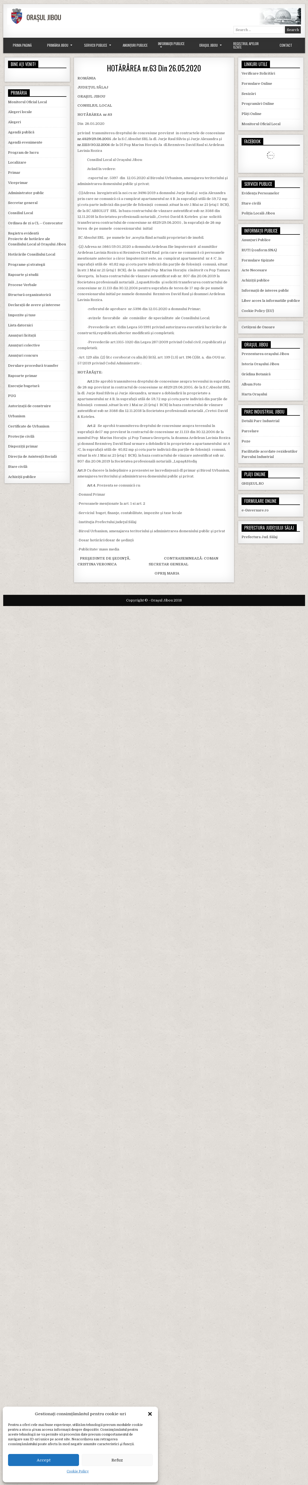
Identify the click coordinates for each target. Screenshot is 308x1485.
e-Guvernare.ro (255, 510)
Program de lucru (23, 153)
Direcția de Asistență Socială (32, 456)
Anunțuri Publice (135, 45)
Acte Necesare (254, 270)
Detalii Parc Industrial (260, 421)
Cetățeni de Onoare (258, 327)
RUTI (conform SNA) (259, 250)
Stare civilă (17, 467)
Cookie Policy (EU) (258, 311)
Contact (286, 45)
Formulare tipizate (258, 260)
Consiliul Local (20, 213)
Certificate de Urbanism (28, 426)
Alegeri (14, 122)
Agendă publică (21, 132)
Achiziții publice (22, 477)
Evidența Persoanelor (260, 193)
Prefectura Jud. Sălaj (259, 537)
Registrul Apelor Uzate (246, 45)
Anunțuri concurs (23, 355)
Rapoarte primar (22, 376)
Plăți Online (251, 114)
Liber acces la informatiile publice (271, 301)
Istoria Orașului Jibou (260, 364)
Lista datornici (20, 325)
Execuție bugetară (23, 386)
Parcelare (250, 431)
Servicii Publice (95, 45)
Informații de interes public (265, 290)
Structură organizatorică (29, 295)
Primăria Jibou (57, 45)
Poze (246, 441)
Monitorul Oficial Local (27, 102)
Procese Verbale (22, 285)
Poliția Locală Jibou (258, 213)
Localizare (17, 162)
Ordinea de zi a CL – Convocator (35, 223)
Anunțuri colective (24, 345)
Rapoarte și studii (23, 275)
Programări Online (258, 104)
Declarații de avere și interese (34, 305)
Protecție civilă (21, 436)
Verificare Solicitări (258, 73)
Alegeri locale (20, 112)
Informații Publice (171, 43)
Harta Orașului (254, 394)
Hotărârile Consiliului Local (31, 254)
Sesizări (249, 94)
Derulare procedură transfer (33, 366)
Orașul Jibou (208, 45)
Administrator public (26, 193)
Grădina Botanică (256, 374)
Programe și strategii (26, 265)
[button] (150, 1414)
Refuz (117, 1460)
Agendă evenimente (25, 142)
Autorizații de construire (29, 406)
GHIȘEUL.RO (253, 483)
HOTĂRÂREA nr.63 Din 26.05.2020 (154, 68)
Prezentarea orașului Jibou (265, 354)
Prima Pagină (22, 45)
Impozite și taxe (22, 315)
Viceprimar (18, 183)
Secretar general (22, 203)
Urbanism (16, 416)
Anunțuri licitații (22, 335)
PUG (12, 396)
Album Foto (251, 384)
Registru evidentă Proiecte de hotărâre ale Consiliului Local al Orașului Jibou (37, 238)
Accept (44, 1460)
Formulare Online (257, 84)
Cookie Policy (78, 1471)
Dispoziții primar (23, 446)
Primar (14, 173)
